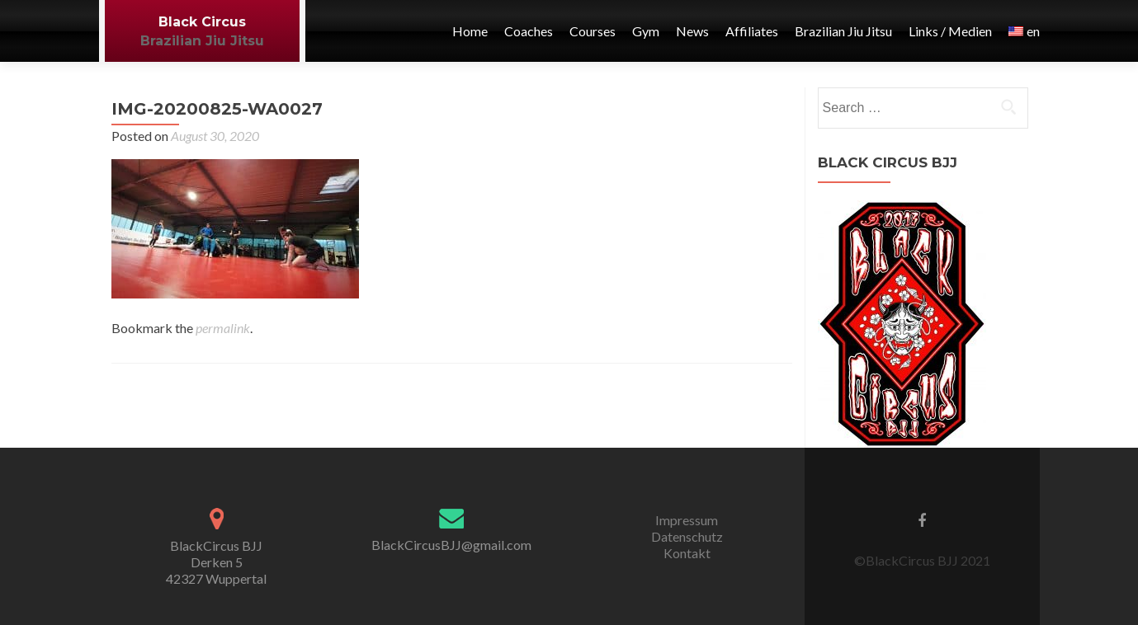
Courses (592, 31)
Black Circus (202, 22)
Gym (645, 31)
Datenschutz (687, 536)
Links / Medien (950, 31)
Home (470, 31)
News (692, 31)
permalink (223, 328)
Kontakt (687, 553)
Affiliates (751, 31)
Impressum (686, 520)
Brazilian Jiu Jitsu (202, 41)
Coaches (528, 31)
